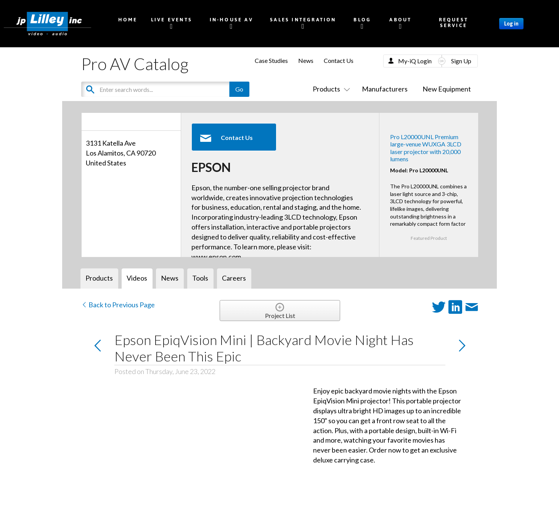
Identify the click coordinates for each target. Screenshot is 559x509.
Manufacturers (385, 89)
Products (330, 89)
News (305, 60)
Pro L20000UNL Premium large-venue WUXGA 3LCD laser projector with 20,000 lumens (425, 147)
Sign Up (461, 60)
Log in (511, 24)
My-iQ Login (415, 60)
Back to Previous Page (118, 304)
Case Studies (271, 60)
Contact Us (338, 60)
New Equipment (446, 89)
